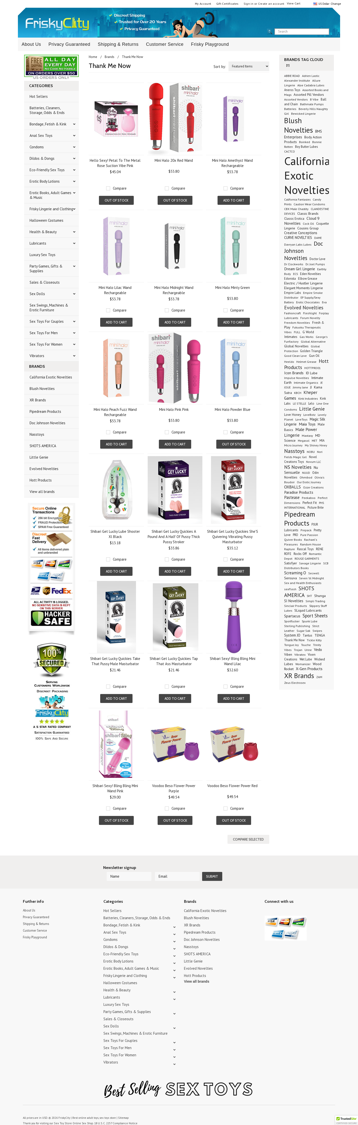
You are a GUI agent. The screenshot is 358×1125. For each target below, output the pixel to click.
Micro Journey (293, 445)
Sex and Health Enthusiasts (302, 583)
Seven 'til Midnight (311, 578)
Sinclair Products (295, 606)
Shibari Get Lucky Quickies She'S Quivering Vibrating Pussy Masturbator (232, 536)
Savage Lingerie (310, 563)
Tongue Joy (291, 645)
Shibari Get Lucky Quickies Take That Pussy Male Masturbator (115, 661)
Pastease (292, 497)
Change (335, 3)
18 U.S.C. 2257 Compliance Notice (112, 1112)
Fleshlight (310, 313)
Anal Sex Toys (41, 135)
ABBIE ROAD (292, 76)
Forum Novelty (310, 318)
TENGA (319, 635)
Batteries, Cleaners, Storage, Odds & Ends (47, 110)
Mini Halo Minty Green (232, 287)
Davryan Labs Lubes (298, 244)
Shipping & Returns (118, 44)
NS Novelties (298, 467)
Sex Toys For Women (46, 344)
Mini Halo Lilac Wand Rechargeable (115, 290)
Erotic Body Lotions (45, 181)
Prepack (306, 530)
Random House (310, 544)
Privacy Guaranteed (69, 44)
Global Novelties (296, 346)
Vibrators (37, 355)
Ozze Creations (313, 487)
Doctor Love (317, 259)
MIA (321, 440)
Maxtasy (307, 435)
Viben (288, 654)
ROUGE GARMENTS (307, 558)
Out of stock (116, 200)
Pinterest (285, 901)
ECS (295, 274)
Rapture (289, 549)
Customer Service (164, 44)
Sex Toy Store (62, 1112)
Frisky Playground (210, 44)
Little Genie (39, 457)
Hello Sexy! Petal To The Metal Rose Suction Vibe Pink (115, 163)
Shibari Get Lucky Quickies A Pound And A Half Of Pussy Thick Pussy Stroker (174, 536)
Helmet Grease (306, 362)
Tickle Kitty (314, 640)
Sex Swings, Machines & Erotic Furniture (49, 307)
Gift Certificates (227, 3)
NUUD (306, 473)
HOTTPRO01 (312, 368)
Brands (109, 57)
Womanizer (303, 664)
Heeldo (289, 362)
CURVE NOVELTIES (298, 237)
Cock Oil (308, 223)
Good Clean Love (295, 356)
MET (314, 440)
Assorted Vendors (296, 99)
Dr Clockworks (293, 264)
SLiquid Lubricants (308, 610)
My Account (203, 3)
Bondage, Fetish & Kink (48, 124)
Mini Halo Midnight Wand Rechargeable (173, 290)
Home (93, 57)
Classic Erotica (294, 218)
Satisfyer (290, 563)
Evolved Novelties (44, 468)
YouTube (276, 901)
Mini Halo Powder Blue (232, 409)
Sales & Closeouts (45, 282)
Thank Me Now (294, 640)
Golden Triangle (311, 351)
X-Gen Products (309, 668)
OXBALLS (292, 487)
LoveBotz (309, 415)
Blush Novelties (42, 388)
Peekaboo (308, 498)
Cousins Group (308, 228)
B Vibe (314, 99)
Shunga (320, 595)
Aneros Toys (292, 90)
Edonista (290, 278)
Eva (324, 302)
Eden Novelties (310, 274)
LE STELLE (299, 403)
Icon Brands (294, 372)
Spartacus (292, 616)
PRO (295, 535)
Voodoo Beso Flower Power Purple (173, 788)
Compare (120, 188)
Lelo (311, 403)
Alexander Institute (297, 80)
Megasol (304, 440)
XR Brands (38, 400)
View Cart (293, 3)
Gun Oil (314, 356)
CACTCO (289, 151)
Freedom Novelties (297, 322)
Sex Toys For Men (44, 332)
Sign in (249, 3)
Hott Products (41, 480)
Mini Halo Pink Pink (174, 409)
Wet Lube (306, 659)
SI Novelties (293, 600)
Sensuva (290, 578)
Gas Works (306, 337)
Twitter (268, 901)
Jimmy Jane (300, 387)
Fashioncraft (292, 313)
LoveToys (301, 419)
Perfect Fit (310, 502)
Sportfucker (292, 621)
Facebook (294, 901)
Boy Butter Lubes (306, 147)
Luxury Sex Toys (42, 254)
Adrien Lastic (310, 76)
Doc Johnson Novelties (47, 423)
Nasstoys (37, 434)
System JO (292, 635)
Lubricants (38, 243)
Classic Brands (307, 213)
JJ (311, 387)
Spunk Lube (309, 621)
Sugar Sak (303, 631)
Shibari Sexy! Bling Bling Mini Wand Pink (115, 788)
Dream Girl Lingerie (299, 268)
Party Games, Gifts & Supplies (46, 268)
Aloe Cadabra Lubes (310, 85)
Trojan (298, 650)
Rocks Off (300, 554)
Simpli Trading (315, 601)
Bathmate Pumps (312, 104)
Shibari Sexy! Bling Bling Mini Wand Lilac (232, 661)
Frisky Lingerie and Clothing (51, 209)
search (333, 32)
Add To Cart (233, 200)
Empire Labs (292, 293)
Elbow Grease (307, 278)
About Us (31, 44)
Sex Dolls (37, 293)
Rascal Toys (305, 549)
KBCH (297, 393)
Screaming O (295, 573)
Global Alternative (313, 341)
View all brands (42, 491)
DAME (318, 238)
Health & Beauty (43, 231)
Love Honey (292, 415)
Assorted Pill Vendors (309, 94)
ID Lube (311, 373)
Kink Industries (308, 398)
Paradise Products (298, 492)
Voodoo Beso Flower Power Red (232, 785)
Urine (308, 650)
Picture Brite (316, 507)
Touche (306, 645)
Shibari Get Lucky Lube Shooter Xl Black (115, 534)
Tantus (307, 635)
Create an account (271, 3)
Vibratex (300, 654)
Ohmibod (306, 477)
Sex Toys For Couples (47, 321)
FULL (297, 332)
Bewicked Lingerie (303, 113)
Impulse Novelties (296, 378)
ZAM (319, 677)
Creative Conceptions (300, 232)
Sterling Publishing (297, 626)
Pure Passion (309, 535)
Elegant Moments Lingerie (303, 288)
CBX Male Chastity (296, 209)
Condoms (37, 147)
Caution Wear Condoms (309, 204)
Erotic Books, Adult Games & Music (50, 195)
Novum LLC (313, 462)
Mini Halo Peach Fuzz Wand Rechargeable (115, 412)
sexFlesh (290, 589)
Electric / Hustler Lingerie (303, 283)
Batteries (290, 109)
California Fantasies (297, 199)
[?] (287, 65)
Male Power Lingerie (300, 432)
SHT (309, 596)
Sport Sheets (315, 616)
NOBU (311, 452)
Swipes (317, 631)
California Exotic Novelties (51, 377)
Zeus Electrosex (295, 683)
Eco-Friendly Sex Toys (47, 169)
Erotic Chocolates (308, 302)
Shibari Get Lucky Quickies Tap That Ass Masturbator (174, 661)
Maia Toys (307, 424)
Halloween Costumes (46, 220)
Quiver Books (293, 539)
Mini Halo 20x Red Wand (174, 160)
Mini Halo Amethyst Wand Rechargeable (232, 163)
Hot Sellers (39, 96)
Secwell (313, 573)
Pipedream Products (45, 411)
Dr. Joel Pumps (315, 264)
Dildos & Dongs (42, 158)
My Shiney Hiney (316, 445)
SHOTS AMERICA (43, 445)
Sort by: (220, 66)
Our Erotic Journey (309, 482)
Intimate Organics (306, 382)
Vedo (318, 649)
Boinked (304, 142)
